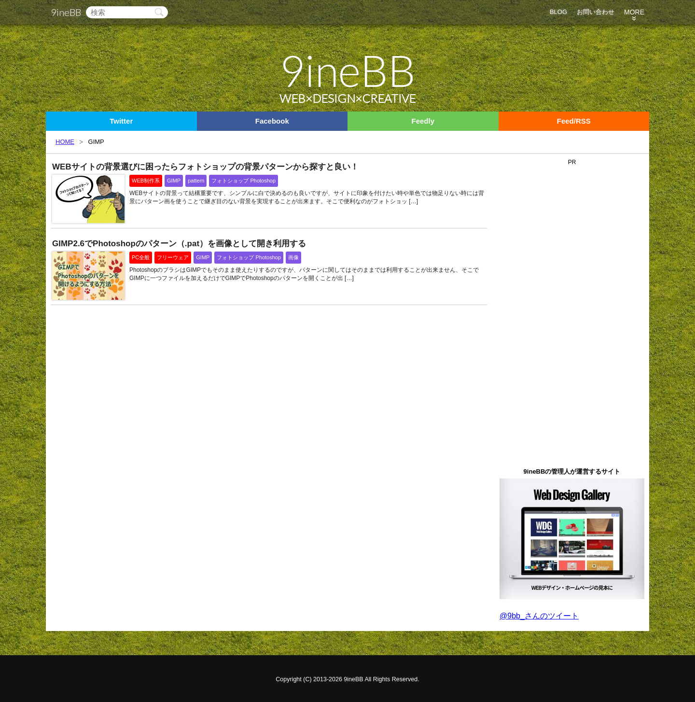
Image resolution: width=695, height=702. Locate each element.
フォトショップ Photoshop (243, 180)
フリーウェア (173, 257)
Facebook (272, 121)
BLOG (558, 11)
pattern (196, 180)
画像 (293, 257)
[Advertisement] (572, 313)
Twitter (121, 121)
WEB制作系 (146, 180)
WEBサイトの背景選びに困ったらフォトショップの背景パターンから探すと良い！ (205, 166)
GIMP (174, 180)
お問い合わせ (595, 11)
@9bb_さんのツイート (539, 616)
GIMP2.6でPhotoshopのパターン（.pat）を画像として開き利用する (179, 243)
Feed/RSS (574, 121)
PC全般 (141, 257)
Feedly (422, 121)
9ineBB (66, 12)
